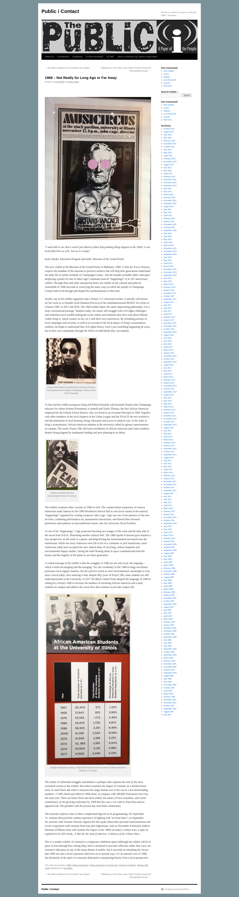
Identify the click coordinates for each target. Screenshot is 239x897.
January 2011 (169, 514)
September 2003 (170, 673)
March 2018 (168, 284)
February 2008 (169, 592)
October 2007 (169, 601)
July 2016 (167, 338)
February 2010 (169, 538)
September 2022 (170, 185)
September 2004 (170, 655)
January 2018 (169, 290)
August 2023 (169, 164)
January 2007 (169, 625)
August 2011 (169, 493)
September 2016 (170, 332)
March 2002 (168, 694)
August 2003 (169, 676)
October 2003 (169, 670)
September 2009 (170, 550)
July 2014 (167, 398)
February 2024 (169, 158)
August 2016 (169, 335)
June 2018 (168, 278)
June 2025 (168, 135)
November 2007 (170, 598)
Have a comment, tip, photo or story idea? (138, 56)
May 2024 (168, 152)
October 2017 (169, 296)
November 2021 (170, 200)
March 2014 (168, 407)
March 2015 (168, 377)
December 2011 (170, 481)
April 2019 (168, 263)
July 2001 (167, 714)
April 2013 (168, 436)
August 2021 (169, 206)
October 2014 (169, 389)
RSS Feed (168, 86)
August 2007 (169, 607)
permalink (68, 868)
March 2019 (168, 266)
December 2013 (170, 416)
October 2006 (169, 634)
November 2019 (170, 251)
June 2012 (168, 463)
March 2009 (168, 565)
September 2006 (170, 637)
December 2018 (170, 269)
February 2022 (169, 197)
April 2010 (168, 532)
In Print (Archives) (94, 56)
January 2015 (169, 383)
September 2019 (170, 254)
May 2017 (168, 311)
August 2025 (169, 132)
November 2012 (170, 448)
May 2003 (168, 682)
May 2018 (168, 281)
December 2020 (170, 224)
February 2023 (169, 176)
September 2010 (170, 523)
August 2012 (169, 457)
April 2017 (168, 314)
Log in (166, 74)
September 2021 (170, 203)
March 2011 (168, 508)
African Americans (80, 865)
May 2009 (168, 559)
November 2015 (170, 356)
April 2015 (168, 374)
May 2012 (168, 466)
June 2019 (168, 257)
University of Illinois (127, 865)
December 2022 (170, 179)
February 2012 (169, 475)
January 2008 (169, 595)
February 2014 (169, 410)
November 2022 (170, 182)
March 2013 (168, 439)
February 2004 (169, 661)
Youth (47, 868)
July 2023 (167, 167)
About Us (49, 56)
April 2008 (168, 586)
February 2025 (169, 141)
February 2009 (169, 568)
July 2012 (167, 460)
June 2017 (168, 308)
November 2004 (170, 649)
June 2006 (168, 643)
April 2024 (168, 155)
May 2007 (168, 613)
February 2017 (169, 317)
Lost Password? (170, 80)
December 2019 (170, 248)
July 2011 (167, 496)
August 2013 (169, 427)
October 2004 (169, 652)
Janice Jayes (73, 82)
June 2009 (168, 556)
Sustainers (77, 56)
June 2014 (168, 401)
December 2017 (170, 293)
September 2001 (170, 709)
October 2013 (169, 422)
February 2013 (169, 442)
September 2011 (170, 490)
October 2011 (169, 487)
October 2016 (169, 329)
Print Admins (169, 71)
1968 (69, 865)
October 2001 (169, 706)
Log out (167, 83)
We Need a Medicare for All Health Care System (67, 68)
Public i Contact (60, 11)
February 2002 (169, 697)
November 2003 (170, 667)
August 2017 (169, 302)
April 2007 (168, 616)
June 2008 (168, 580)
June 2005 (168, 646)
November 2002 (170, 685)
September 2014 (170, 392)
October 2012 (169, 451)
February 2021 (169, 218)
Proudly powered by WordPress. (177, 889)
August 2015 (169, 365)
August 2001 (169, 711)
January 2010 (169, 541)
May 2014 (168, 404)
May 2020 (168, 239)
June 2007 (168, 610)
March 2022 (168, 194)
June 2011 (168, 499)
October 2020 (169, 227)
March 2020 (168, 245)
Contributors (63, 56)
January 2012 (169, 478)
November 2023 (170, 161)
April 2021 (168, 215)
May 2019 (168, 260)
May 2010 (168, 529)
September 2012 (170, 454)
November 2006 (170, 631)
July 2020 (167, 233)
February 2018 (169, 287)
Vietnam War (142, 865)
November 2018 (170, 272)
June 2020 (168, 236)
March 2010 (168, 535)
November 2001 (170, 703)
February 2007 (169, 622)
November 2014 (170, 386)
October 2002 (169, 688)
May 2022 (168, 191)
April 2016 (168, 347)
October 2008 (169, 574)
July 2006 (167, 640)
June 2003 (168, 679)
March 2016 (168, 350)
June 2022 (168, 188)
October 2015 (169, 359)
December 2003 (170, 664)
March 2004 (168, 658)
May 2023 (168, 170)
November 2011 (170, 484)
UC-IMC (110, 56)
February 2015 (169, 380)
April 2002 (168, 691)
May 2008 (168, 583)
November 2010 (170, 517)
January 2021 (169, 221)
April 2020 (168, 242)
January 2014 (169, 413)
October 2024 (169, 146)
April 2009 (168, 562)
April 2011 (168, 505)
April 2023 (168, 173)
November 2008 (170, 571)
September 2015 (170, 362)
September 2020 (170, 230)
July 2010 (167, 526)
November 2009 (170, 544)
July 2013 (167, 430)
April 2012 (168, 469)
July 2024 (167, 149)
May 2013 (168, 433)
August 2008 (169, 577)
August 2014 (169, 395)
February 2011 (169, 511)
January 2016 (169, 353)
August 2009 (169, 553)
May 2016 (168, 344)
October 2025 (169, 129)
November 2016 (170, 326)
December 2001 (170, 700)
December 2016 (170, 323)
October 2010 (169, 520)
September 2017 (170, 299)
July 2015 (167, 368)
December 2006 (170, 628)
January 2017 (169, 320)
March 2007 (168, 619)
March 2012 (168, 472)
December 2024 (170, 143)
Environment (112, 865)
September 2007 (170, 604)
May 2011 (168, 502)
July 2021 (167, 209)
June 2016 (168, 341)
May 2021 (168, 212)
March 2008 (168, 589)
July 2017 (167, 305)
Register (167, 77)
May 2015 (168, 371)
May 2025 (168, 138)
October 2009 (169, 547)
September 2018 (170, 275)
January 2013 (169, 445)
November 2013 (170, 419)
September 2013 (170, 425)
